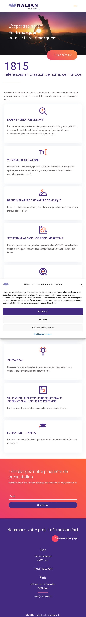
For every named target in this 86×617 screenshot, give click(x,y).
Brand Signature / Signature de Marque (34, 201)
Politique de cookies (43, 334)
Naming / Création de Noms (25, 120)
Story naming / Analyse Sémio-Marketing (35, 238)
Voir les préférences (43, 327)
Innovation (15, 360)
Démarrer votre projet (66, 538)
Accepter (43, 311)
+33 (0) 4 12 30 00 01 (43, 568)
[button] (81, 284)
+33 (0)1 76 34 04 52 (43, 596)
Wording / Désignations (23, 160)
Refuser (43, 319)
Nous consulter (63, 55)
